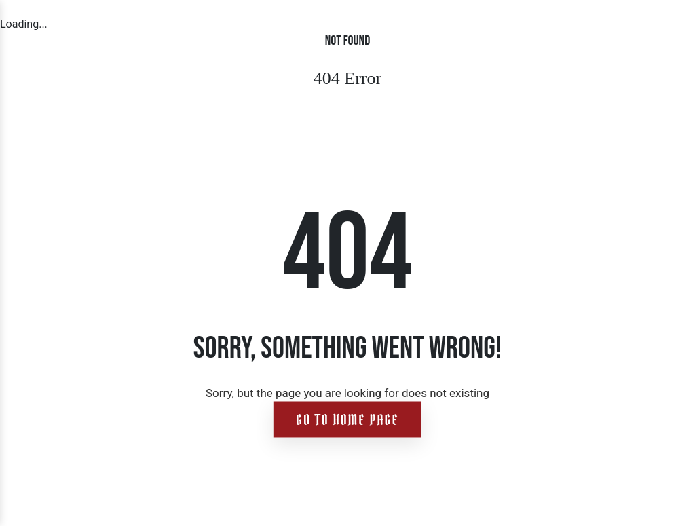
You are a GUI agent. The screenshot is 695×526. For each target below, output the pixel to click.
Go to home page (347, 420)
